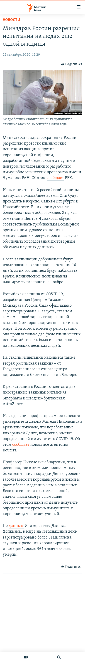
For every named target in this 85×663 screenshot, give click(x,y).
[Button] (72, 64)
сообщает (55, 178)
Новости (11, 20)
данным (16, 526)
